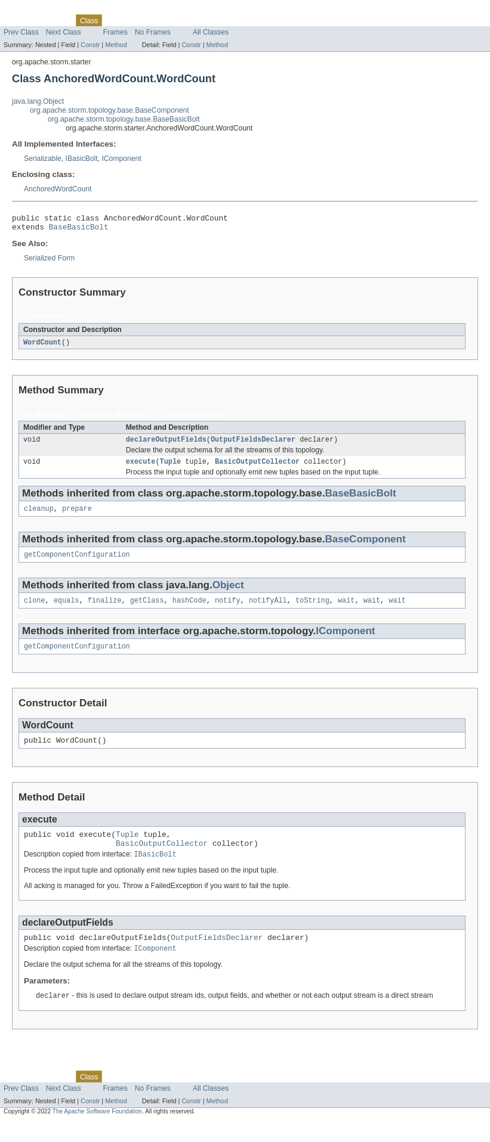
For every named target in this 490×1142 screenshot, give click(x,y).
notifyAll (268, 610)
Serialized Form (49, 261)
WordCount (42, 346)
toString (312, 610)
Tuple (170, 468)
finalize (105, 610)
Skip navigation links (33, 10)
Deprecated (170, 20)
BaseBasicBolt (79, 230)
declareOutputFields (166, 444)
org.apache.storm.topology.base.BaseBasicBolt (124, 119)
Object (228, 594)
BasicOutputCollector (257, 468)
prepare (77, 516)
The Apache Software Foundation (97, 1131)
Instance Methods (113, 418)
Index (204, 20)
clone (34, 610)
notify (228, 610)
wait (346, 610)
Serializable (42, 158)
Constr (90, 44)
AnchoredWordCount (57, 189)
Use (115, 20)
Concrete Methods (194, 418)
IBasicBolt (82, 158)
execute (141, 468)
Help (227, 20)
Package (55, 20)
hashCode (189, 610)
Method (116, 44)
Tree (136, 20)
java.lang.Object (38, 101)
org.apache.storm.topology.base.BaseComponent (109, 110)
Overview (19, 20)
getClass (147, 610)
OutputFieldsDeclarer (253, 444)
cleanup (39, 516)
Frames (115, 32)
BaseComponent (365, 547)
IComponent (121, 158)
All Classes (211, 32)
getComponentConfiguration (77, 563)
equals (66, 610)
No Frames (153, 32)
